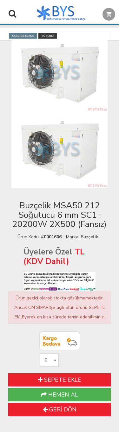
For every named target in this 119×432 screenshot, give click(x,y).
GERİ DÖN (59, 409)
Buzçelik (89, 237)
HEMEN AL (59, 394)
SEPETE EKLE (59, 379)
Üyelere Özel (47, 252)
